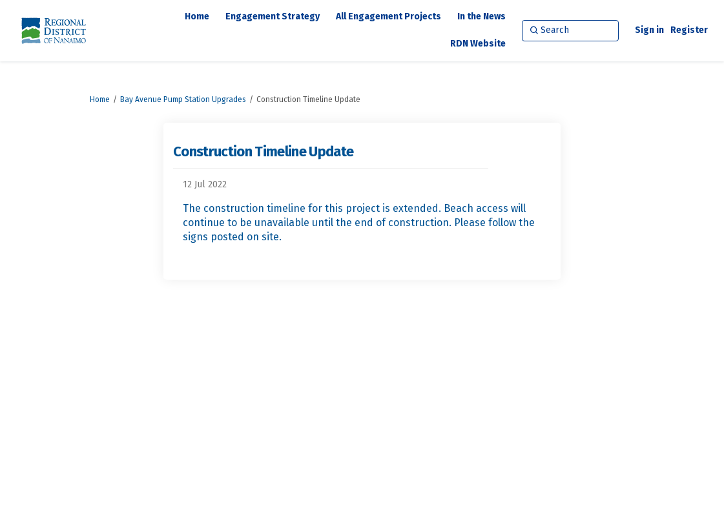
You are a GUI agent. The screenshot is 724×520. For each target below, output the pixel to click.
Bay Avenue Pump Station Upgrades (183, 99)
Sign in (649, 30)
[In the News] (481, 16)
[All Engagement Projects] (388, 16)
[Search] (570, 30)
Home (100, 99)
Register (689, 30)
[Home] (196, 16)
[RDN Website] (478, 43)
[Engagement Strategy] (272, 16)
